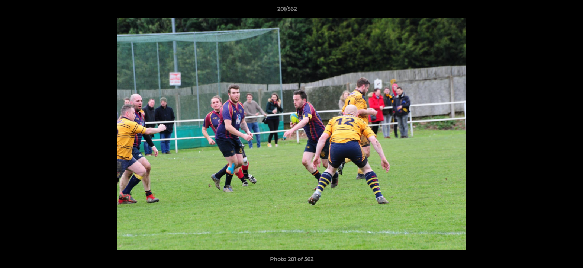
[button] (551, 10)
